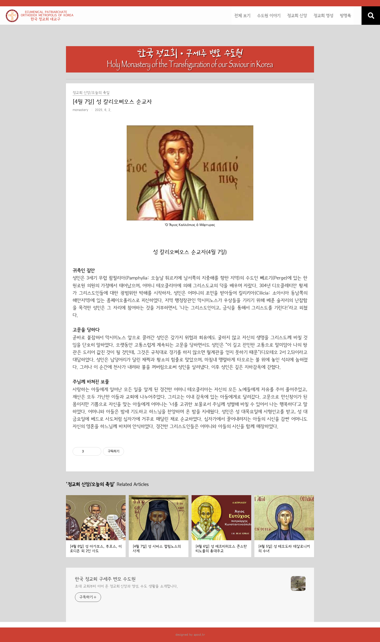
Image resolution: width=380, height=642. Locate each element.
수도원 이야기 (269, 16)
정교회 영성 (323, 16)
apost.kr (199, 634)
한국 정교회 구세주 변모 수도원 (105, 579)
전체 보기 (242, 16)
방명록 (345, 16)
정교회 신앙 (297, 16)
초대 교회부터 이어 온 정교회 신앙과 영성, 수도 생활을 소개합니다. (126, 586)
